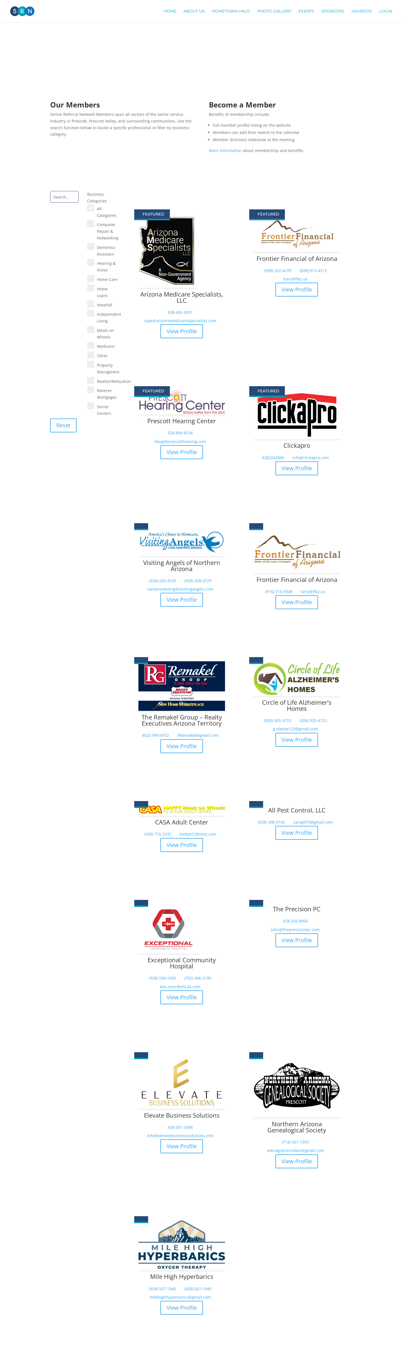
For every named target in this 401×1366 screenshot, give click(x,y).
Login (385, 11)
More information (225, 150)
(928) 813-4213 (313, 271)
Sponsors (332, 11)
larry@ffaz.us (313, 592)
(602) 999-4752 (155, 735)
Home (170, 11)
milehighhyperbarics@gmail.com (180, 1297)
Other (102, 355)
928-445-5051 (180, 312)
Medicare (105, 346)
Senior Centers (104, 410)
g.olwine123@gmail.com (295, 729)
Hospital (104, 304)
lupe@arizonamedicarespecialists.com (180, 321)
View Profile (182, 331)
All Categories (107, 212)
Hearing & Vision (106, 267)
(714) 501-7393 (295, 1142)
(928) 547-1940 (162, 1289)
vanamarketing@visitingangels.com (180, 589)
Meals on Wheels (105, 334)
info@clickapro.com (310, 458)
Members (361, 11)
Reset (63, 425)
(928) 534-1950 (162, 978)
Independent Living (108, 318)
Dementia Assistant (106, 251)
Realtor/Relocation (108, 381)
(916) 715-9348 (278, 592)
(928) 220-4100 (162, 581)
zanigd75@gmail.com (313, 822)
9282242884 (273, 458)
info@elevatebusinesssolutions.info (180, 1136)
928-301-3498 (180, 1127)
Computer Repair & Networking (107, 231)
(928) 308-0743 (271, 822)
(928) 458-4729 (197, 581)
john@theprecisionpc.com (295, 930)
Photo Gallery (274, 11)
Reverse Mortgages (107, 394)
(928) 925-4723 (277, 721)
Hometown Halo (231, 11)
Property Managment (108, 368)
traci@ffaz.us (295, 279)
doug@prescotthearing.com (180, 442)
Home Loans (102, 292)
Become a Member (279, 169)
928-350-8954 (295, 921)
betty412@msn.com (198, 834)
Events (306, 11)
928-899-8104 (180, 433)
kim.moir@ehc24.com (180, 987)
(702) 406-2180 (197, 978)
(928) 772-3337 (157, 834)
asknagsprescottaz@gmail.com (295, 1150)
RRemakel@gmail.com (198, 735)
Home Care (107, 279)
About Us (194, 11)
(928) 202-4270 (277, 271)
